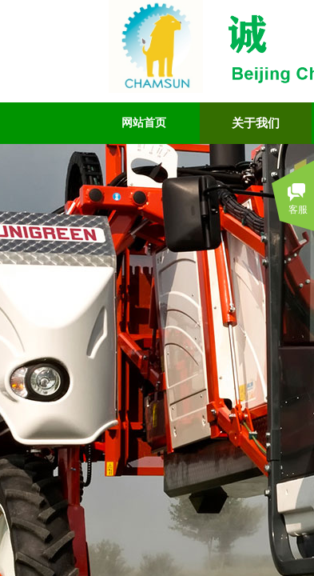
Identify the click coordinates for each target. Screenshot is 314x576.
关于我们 (256, 123)
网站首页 (143, 123)
